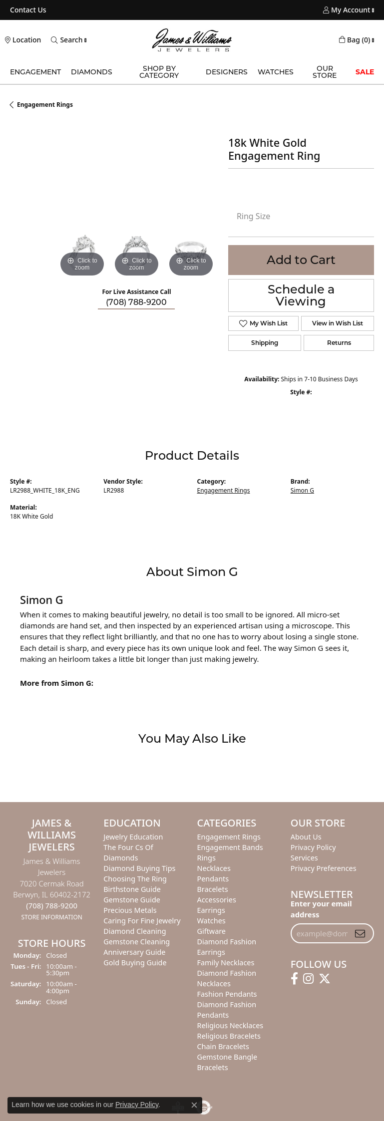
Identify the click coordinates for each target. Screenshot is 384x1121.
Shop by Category (159, 72)
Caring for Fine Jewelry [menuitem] (141, 920)
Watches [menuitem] (211, 920)
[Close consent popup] (194, 1105)
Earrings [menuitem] (211, 910)
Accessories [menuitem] (216, 899)
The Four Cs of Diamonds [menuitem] (128, 852)
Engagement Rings (45, 104)
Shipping (264, 342)
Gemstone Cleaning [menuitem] (136, 941)
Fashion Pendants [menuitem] (227, 994)
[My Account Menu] (346, 10)
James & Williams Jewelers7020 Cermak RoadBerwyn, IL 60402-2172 (51, 888)
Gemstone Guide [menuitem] (131, 899)
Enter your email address (321, 908)
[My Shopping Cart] (354, 39)
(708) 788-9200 (136, 302)
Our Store (325, 72)
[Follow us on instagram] (308, 979)
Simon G (302, 490)
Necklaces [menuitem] (214, 868)
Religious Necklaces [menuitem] (230, 1025)
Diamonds (91, 71)
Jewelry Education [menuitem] (133, 836)
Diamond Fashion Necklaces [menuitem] (227, 978)
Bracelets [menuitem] (212, 889)
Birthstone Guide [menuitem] (132, 889)
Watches (276, 71)
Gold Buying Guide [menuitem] (134, 962)
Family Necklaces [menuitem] (226, 962)
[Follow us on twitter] (325, 979)
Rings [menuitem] (206, 857)
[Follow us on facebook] (294, 979)
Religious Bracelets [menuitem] (229, 1036)
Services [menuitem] (304, 857)
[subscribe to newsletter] (360, 933)
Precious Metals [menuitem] (129, 910)
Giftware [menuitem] (211, 931)
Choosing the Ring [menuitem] (135, 878)
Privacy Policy (136, 1105)
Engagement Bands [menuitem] (230, 847)
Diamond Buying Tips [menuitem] (139, 868)
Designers (227, 71)
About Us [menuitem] (306, 836)
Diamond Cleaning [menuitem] (134, 931)
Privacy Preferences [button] (324, 868)
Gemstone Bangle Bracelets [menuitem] (227, 1062)
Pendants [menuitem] (213, 878)
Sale (365, 71)
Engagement (35, 71)
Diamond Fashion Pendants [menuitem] (227, 1010)
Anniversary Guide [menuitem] (134, 952)
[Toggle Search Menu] (66, 39)
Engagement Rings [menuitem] (229, 836)
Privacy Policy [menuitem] (313, 847)
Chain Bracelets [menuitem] (223, 1046)
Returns (339, 342)
